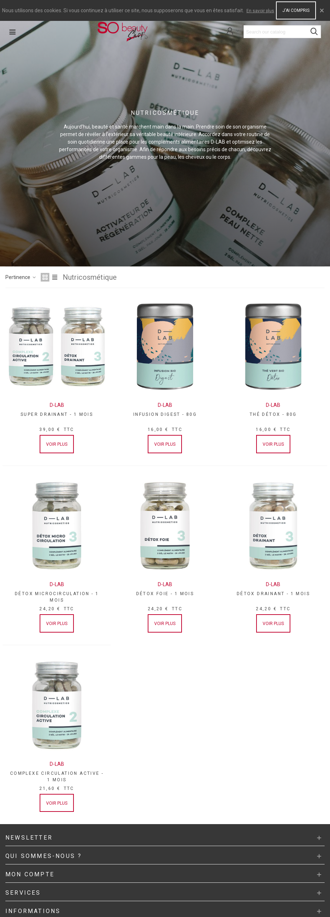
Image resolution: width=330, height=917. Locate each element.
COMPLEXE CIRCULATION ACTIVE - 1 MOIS (57, 776)
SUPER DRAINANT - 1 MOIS (57, 414)
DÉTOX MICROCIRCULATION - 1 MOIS (57, 597)
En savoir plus (260, 10)
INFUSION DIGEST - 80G (165, 414)
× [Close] (322, 10)
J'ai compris (295, 10)
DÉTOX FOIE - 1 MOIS (165, 593)
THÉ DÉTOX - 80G (273, 414)
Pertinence (20, 277)
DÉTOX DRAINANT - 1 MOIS (273, 593)
